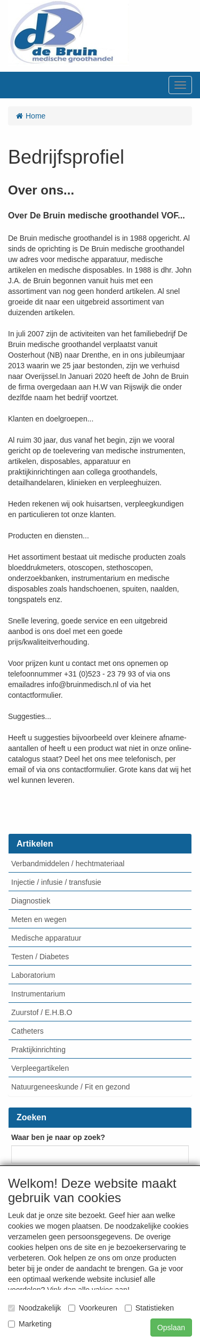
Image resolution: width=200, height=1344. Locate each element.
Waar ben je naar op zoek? (58, 1137)
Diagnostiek (30, 901)
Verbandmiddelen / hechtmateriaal (67, 863)
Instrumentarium (38, 994)
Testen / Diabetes (40, 956)
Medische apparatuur (46, 938)
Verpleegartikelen (40, 1068)
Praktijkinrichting (38, 1049)
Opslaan (171, 1327)
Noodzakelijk (34, 1308)
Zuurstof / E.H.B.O (41, 1012)
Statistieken (149, 1308)
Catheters (27, 1031)
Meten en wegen (39, 919)
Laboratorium (33, 975)
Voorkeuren (92, 1308)
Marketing (29, 1324)
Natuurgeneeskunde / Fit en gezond (70, 1087)
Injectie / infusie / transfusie (56, 882)
